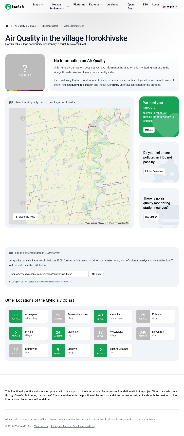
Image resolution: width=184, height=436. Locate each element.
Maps (38, 4)
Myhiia (35, 332)
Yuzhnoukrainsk (120, 349)
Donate (149, 130)
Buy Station (151, 217)
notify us (117, 84)
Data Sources (92, 223)
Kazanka (120, 315)
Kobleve (162, 315)
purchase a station (82, 84)
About (155, 4)
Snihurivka (35, 349)
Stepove (78, 349)
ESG (145, 4)
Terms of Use (46, 282)
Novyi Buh (162, 332)
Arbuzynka (35, 315)
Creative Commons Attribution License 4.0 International (77, 419)
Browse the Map (25, 216)
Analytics (114, 4)
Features (96, 4)
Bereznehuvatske (78, 315)
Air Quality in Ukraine (25, 26)
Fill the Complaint (154, 171)
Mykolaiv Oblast (50, 26)
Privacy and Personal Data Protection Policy (73, 426)
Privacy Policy (62, 282)
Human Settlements (59, 6)
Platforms (79, 4)
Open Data (133, 6)
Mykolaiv (78, 332)
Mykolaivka (120, 332)
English (170, 6)
